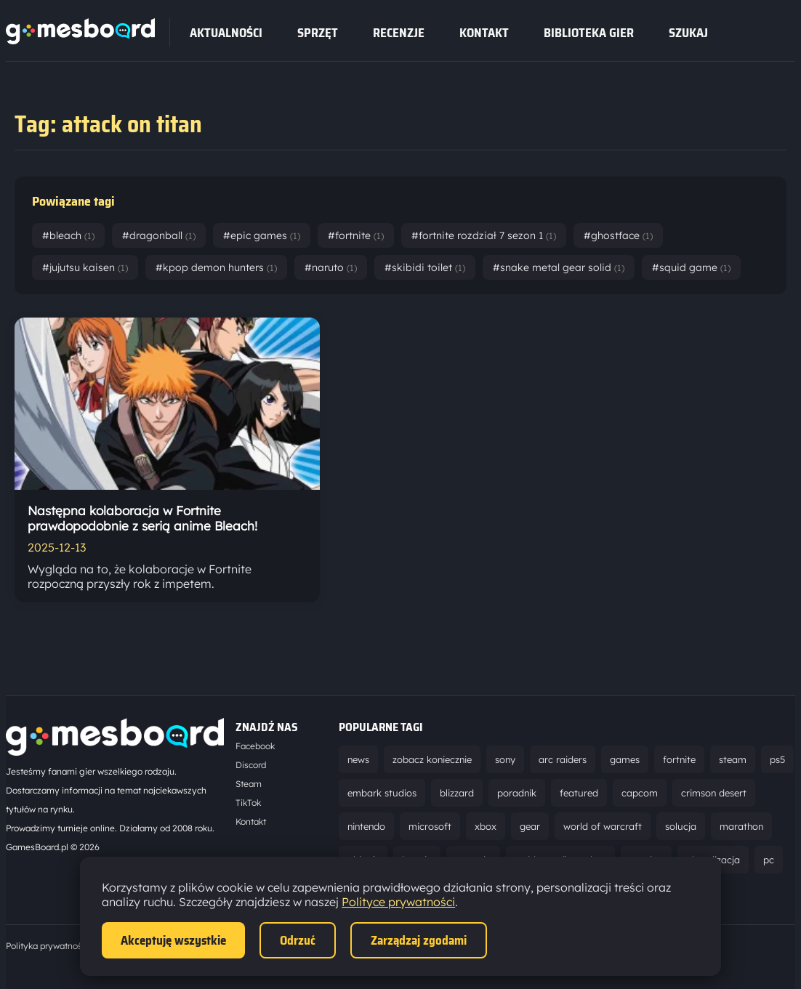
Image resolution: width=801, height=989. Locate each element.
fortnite (679, 759)
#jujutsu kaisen (85, 267)
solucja (680, 826)
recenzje (398, 33)
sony (505, 759)
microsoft (429, 826)
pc (768, 859)
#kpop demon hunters (216, 267)
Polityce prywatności (398, 902)
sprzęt (317, 33)
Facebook (255, 745)
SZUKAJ (688, 33)
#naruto (331, 267)
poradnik (516, 793)
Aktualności (226, 33)
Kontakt (484, 33)
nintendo (366, 826)
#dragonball (159, 235)
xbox (485, 826)
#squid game (691, 267)
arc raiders (563, 759)
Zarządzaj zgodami (419, 940)
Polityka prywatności (47, 945)
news (358, 759)
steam (732, 759)
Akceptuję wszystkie (173, 940)
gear (530, 826)
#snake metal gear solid (558, 267)
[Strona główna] (80, 40)
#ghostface (618, 235)
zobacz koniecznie (432, 759)
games (625, 759)
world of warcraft (602, 826)
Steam (249, 783)
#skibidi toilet (425, 267)
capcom (639, 793)
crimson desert (713, 793)
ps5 (777, 759)
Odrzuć (297, 940)
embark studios (381, 793)
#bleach (68, 235)
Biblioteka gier (589, 33)
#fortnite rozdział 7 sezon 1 (483, 235)
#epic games (261, 235)
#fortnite (356, 235)
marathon (741, 826)
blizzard (457, 793)
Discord (251, 764)
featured (579, 793)
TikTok (248, 802)
